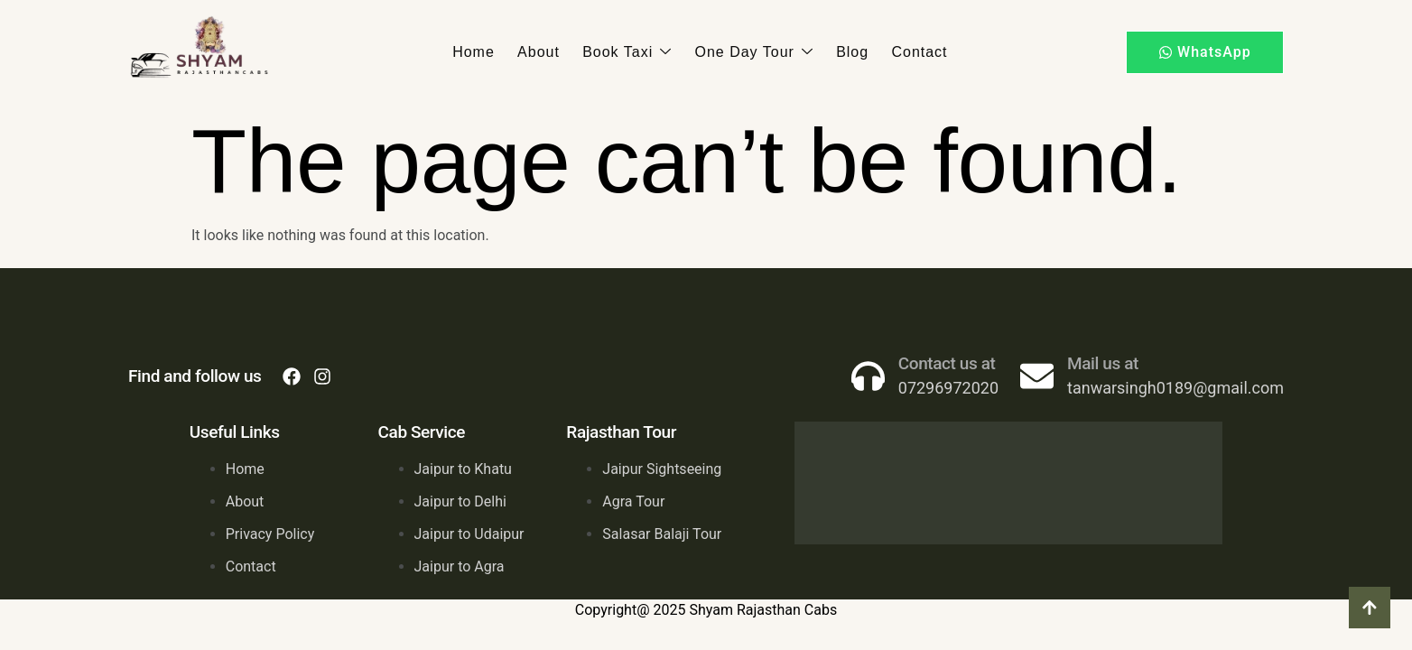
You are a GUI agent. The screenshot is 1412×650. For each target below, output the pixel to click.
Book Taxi (628, 52)
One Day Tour (753, 52)
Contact (916, 52)
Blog (850, 52)
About (540, 52)
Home (476, 52)
